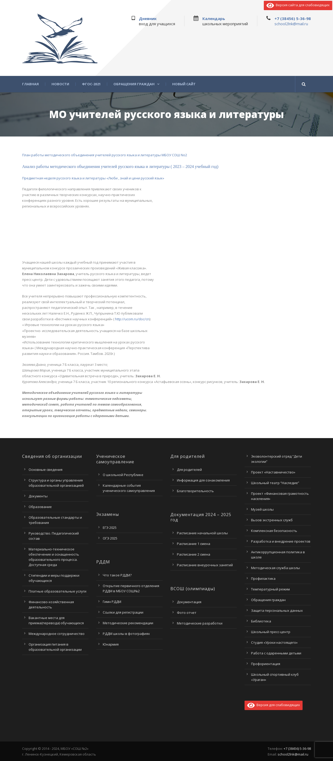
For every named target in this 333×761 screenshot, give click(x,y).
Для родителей (189, 469)
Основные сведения (45, 469)
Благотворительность (195, 491)
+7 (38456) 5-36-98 (292, 18)
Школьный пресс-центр (270, 631)
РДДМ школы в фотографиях (126, 633)
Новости (60, 84)
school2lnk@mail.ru (291, 23)
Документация (189, 602)
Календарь (213, 18)
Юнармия (111, 644)
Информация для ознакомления (203, 480)
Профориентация (265, 663)
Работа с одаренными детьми (276, 653)
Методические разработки (199, 623)
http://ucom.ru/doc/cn (131, 319)
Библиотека (261, 621)
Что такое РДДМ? (117, 575)
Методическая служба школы (275, 567)
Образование (40, 506)
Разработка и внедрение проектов (280, 541)
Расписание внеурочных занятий (205, 565)
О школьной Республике (123, 474)
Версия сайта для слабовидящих (298, 5)
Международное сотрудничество (57, 633)
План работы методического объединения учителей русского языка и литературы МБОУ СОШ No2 (104, 155)
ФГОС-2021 (91, 84)
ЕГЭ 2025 (110, 527)
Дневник (148, 18)
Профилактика (263, 578)
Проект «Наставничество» (273, 472)
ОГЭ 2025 (110, 538)
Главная (30, 84)
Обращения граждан (134, 84)
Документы (38, 496)
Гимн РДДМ (112, 601)
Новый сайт (184, 84)
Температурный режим (270, 589)
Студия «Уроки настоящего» (274, 642)
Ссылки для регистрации (123, 612)
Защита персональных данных (277, 610)
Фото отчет (186, 612)
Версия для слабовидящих (273, 705)
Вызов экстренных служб (272, 520)
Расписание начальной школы (202, 533)
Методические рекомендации (128, 623)
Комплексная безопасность (274, 530)
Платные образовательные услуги (57, 591)
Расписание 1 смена (193, 543)
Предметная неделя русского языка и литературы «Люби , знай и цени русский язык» (93, 178)
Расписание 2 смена (193, 554)
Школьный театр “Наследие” (275, 482)
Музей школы (262, 509)
